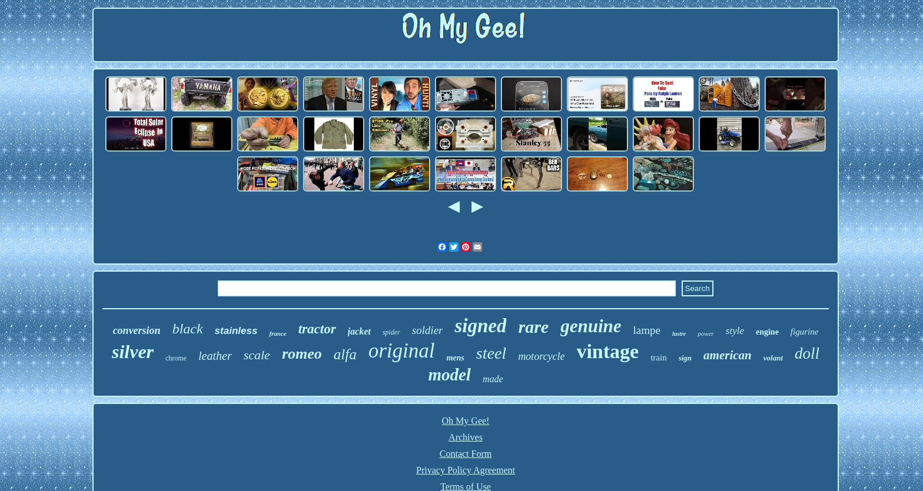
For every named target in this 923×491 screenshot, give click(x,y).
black (187, 328)
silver (133, 351)
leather (215, 355)
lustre (679, 333)
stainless (236, 330)
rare (533, 326)
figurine (805, 331)
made (493, 379)
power (706, 333)
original (401, 350)
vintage (607, 351)
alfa (345, 354)
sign (685, 357)
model (449, 374)
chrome (176, 358)
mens (455, 357)
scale (257, 355)
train (658, 357)
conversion (137, 330)
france (277, 333)
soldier (427, 330)
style (735, 330)
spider (391, 332)
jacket (359, 331)
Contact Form (466, 454)
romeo (302, 353)
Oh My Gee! (466, 421)
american (727, 355)
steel (491, 353)
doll (807, 353)
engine (767, 332)
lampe (646, 330)
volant (773, 357)
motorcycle (541, 356)
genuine (590, 326)
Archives (466, 437)
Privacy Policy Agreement (465, 470)
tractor (317, 329)
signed (480, 325)
